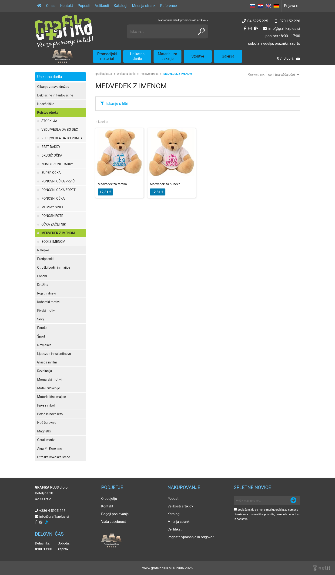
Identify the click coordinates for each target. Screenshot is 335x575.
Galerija (228, 56)
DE (276, 6)
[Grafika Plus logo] (64, 31)
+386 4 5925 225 (52, 511)
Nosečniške (45, 104)
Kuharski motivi (48, 302)
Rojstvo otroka (47, 112)
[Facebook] (245, 28)
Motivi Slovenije (48, 388)
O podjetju (109, 498)
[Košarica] (288, 58)
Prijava (291, 5)
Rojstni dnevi (46, 293)
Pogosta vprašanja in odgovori (191, 537)
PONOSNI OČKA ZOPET (58, 190)
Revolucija (44, 371)
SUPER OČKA (51, 173)
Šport (41, 336)
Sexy (40, 319)
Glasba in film (47, 362)
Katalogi (120, 5)
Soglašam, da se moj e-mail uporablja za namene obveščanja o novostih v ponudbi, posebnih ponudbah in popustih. (267, 514)
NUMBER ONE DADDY (57, 164)
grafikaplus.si (103, 73)
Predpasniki (45, 259)
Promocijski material (107, 56)
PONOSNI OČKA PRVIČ (58, 181)
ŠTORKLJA (49, 121)
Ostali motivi (46, 440)
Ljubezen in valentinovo (54, 354)
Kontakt (66, 5)
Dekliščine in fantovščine (55, 95)
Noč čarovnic (46, 422)
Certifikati (175, 529)
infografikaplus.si (284, 28)
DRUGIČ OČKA (51, 155)
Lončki (42, 276)
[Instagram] (250, 28)
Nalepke (43, 250)
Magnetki (44, 431)
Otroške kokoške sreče (53, 457)
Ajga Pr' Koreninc (49, 448)
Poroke (42, 328)
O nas (51, 5)
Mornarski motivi (49, 379)
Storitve (197, 56)
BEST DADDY (50, 147)
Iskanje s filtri (117, 103)
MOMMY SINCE (52, 207)
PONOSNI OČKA (53, 198)
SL (252, 6)
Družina (42, 285)
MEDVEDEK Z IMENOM (58, 233)
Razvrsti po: (256, 74)
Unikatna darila (137, 56)
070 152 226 (289, 21)
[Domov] (39, 6)
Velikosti (102, 5)
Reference (168, 5)
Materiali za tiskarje (167, 56)
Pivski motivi (46, 310)
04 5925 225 (257, 21)
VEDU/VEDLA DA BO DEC (59, 129)
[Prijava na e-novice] (293, 500)
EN (268, 6)
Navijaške (44, 345)
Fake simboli (46, 405)
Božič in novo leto (50, 414)
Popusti (84, 5)
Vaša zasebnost (113, 522)
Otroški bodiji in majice (53, 267)
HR (260, 6)
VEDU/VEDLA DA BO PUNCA (62, 138)
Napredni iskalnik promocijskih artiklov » (183, 20)
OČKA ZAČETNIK (53, 224)
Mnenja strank (143, 5)
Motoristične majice (51, 397)
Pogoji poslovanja (115, 514)
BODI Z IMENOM (53, 241)
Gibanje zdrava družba (53, 87)
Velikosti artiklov (180, 506)
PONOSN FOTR (52, 216)
